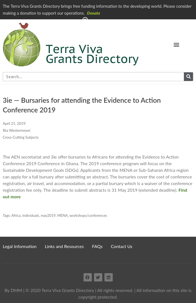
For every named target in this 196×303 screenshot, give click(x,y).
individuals (30, 215)
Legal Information (20, 246)
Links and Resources (64, 246)
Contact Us (121, 246)
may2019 (48, 215)
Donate (93, 12)
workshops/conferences (88, 215)
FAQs (97, 246)
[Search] (188, 76)
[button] (176, 44)
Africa (16, 215)
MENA (62, 215)
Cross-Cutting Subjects (21, 137)
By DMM (13, 290)
